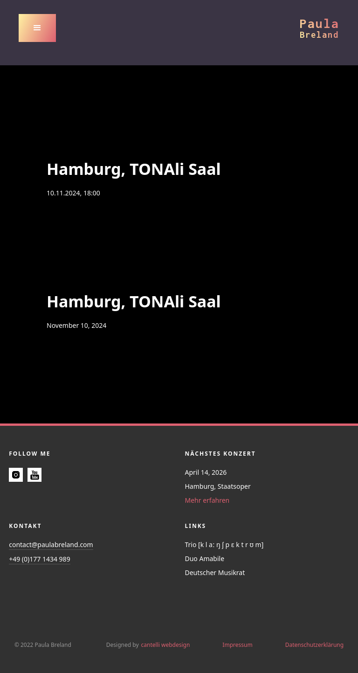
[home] (319, 28)
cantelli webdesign (165, 645)
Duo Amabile (205, 558)
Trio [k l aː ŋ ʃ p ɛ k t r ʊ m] (224, 544)
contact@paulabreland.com (51, 544)
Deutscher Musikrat (215, 572)
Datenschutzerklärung (314, 645)
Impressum (237, 645)
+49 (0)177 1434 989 (39, 559)
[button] (37, 28)
